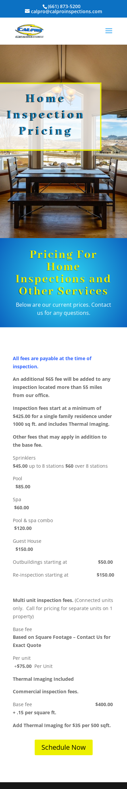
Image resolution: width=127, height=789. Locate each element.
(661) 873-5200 (64, 6)
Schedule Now (63, 747)
